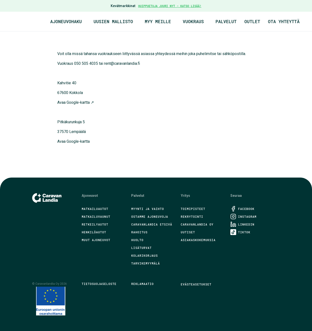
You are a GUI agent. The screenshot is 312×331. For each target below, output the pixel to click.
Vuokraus (193, 21)
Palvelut (225, 21)
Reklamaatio (142, 284)
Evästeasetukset (196, 284)
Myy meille (158, 21)
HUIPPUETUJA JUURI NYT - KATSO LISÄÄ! (169, 6)
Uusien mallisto (113, 21)
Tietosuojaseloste (99, 284)
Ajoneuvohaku (66, 21)
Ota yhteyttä (284, 21)
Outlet (252, 21)
